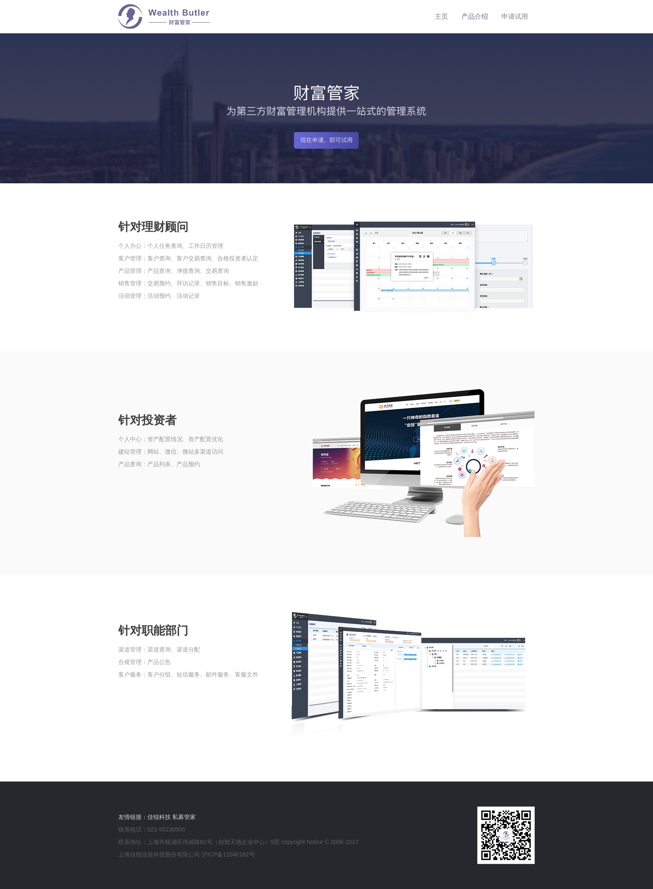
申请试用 (514, 16)
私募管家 (184, 817)
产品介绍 (474, 16)
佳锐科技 (159, 817)
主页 (441, 16)
